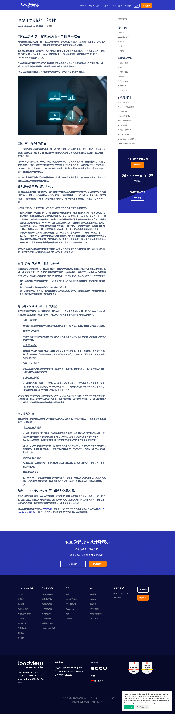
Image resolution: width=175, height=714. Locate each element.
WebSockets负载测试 (126, 144)
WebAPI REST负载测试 (127, 139)
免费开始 (146, 6)
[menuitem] (97, 681)
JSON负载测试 (123, 125)
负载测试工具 (47, 599)
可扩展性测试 (123, 72)
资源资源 (116, 6)
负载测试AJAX (123, 81)
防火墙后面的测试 (96, 614)
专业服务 (137, 198)
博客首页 (122, 19)
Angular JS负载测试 (126, 107)
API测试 (121, 32)
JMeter (69, 619)
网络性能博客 (23, 609)
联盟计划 (21, 619)
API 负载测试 (47, 614)
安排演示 (137, 181)
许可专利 (91, 702)
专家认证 (21, 633)
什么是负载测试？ (48, 594)
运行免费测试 (98, 564)
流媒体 (68, 614)
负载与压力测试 (123, 90)
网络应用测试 (123, 63)
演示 (136, 6)
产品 (82, 6)
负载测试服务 (23, 628)
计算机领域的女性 (24, 614)
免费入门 (137, 164)
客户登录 (143, 589)
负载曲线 (93, 594)
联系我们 (21, 599)
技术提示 (121, 46)
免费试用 (143, 597)
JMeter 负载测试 (48, 628)
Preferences (142, 707)
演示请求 (21, 604)
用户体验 (121, 51)
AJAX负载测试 (123, 102)
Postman (70, 609)
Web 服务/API (71, 604)
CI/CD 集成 (94, 619)
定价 (98, 6)
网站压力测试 (47, 604)
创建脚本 (93, 599)
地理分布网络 (94, 609)
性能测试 (48, 26)
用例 (106, 6)
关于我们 (21, 638)
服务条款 (83, 702)
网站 (67, 594)
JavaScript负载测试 (125, 121)
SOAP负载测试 (123, 134)
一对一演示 (48, 508)
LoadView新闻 (124, 37)
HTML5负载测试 (124, 116)
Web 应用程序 (71, 599)
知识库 (20, 594)
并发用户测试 (123, 86)
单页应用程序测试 (124, 130)
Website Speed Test (121, 594)
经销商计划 (22, 623)
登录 (128, 6)
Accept (129, 707)
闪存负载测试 (123, 112)
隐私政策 (75, 702)
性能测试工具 (123, 67)
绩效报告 (93, 604)
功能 (90, 6)
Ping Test (117, 597)
